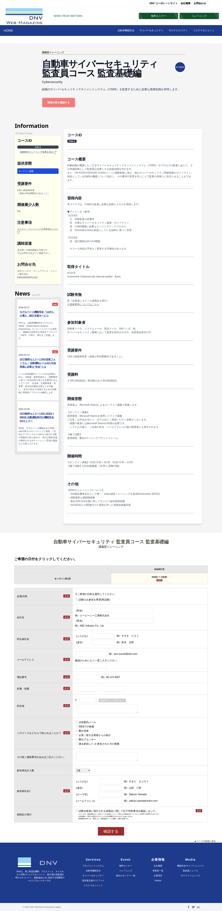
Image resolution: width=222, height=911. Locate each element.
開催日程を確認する (58, 102)
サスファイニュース (190, 875)
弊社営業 (82, 731)
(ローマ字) (82, 794)
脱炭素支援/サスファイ (93, 880)
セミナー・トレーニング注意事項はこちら (37, 230)
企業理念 (158, 875)
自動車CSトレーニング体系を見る (38, 152)
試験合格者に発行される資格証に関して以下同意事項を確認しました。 (117, 811)
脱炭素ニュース (190, 870)
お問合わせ (200, 3)
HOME (8, 30)
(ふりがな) (82, 636)
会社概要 (186, 3)
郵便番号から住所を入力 (112, 700)
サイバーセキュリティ (147, 30)
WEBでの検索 (85, 726)
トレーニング (125, 870)
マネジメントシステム (93, 865)
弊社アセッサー (86, 739)
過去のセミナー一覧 (125, 875)
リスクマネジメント (202, 30)
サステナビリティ (175, 30)
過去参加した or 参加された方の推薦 (97, 744)
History (158, 880)
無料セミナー (125, 865)
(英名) (79, 620)
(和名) (79, 610)
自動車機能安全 (119, 30)
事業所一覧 (158, 870)
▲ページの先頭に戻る (205, 841)
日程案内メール (86, 722)
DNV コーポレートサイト (164, 3)
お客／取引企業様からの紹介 (93, 735)
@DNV (65, 907)
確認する (111, 831)
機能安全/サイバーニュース (190, 865)
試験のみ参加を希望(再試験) (93, 599)
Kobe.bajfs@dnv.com (27, 277)
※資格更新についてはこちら (83, 304)
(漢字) (79, 642)
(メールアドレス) (85, 801)
